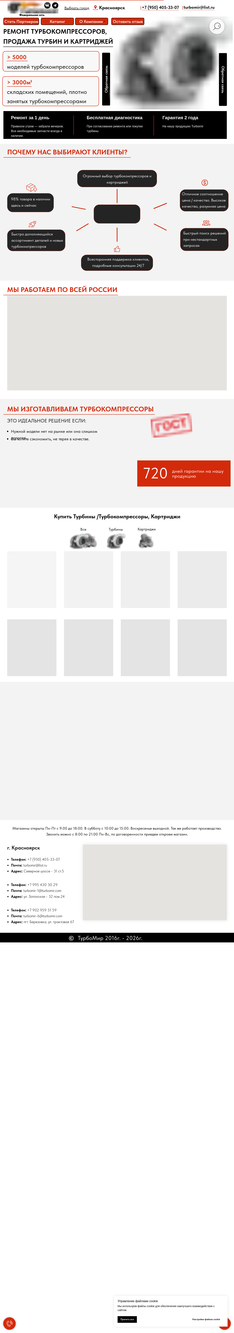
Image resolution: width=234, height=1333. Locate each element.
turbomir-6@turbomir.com (42, 916)
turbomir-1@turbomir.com (42, 890)
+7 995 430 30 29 (42, 884)
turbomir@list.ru (35, 865)
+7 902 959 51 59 (42, 910)
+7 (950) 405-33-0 (42, 859)
